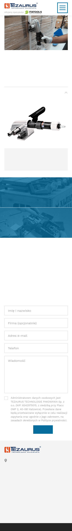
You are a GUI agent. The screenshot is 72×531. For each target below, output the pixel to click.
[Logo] (36, 5)
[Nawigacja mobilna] (62, 8)
